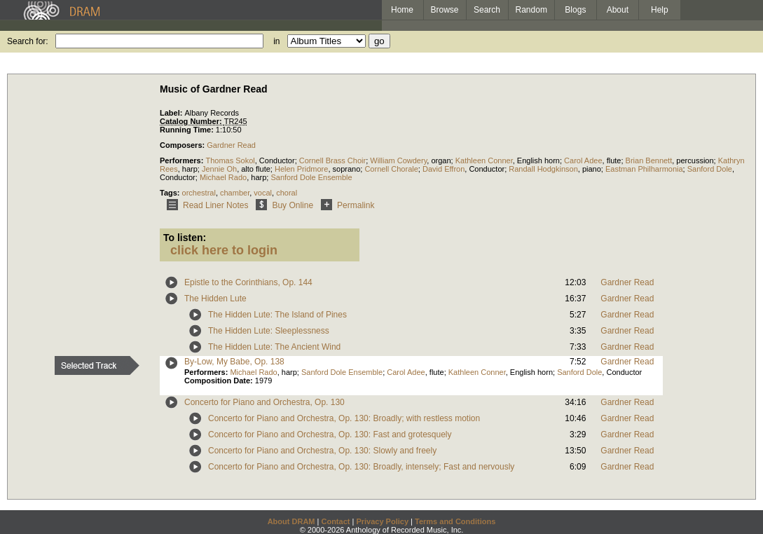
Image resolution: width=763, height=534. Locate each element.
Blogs (575, 10)
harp (190, 169)
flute (614, 160)
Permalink (345, 205)
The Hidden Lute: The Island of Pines (277, 315)
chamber (234, 193)
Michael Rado (223, 177)
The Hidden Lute (215, 298)
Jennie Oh (219, 169)
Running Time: (188, 129)
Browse (445, 10)
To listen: (184, 237)
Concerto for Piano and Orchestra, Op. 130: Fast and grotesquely (330, 434)
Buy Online (282, 205)
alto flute (255, 169)
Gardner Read (231, 145)
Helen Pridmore (301, 169)
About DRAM (291, 521)
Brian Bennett (649, 160)
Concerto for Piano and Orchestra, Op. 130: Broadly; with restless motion (344, 418)
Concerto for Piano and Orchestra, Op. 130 (264, 402)
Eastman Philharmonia (644, 169)
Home (402, 10)
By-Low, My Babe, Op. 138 (234, 362)
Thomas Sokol (229, 160)
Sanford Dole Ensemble (311, 177)
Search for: (27, 41)
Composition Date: (219, 380)
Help (659, 10)
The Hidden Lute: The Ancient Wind (274, 347)
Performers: (182, 160)
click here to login (223, 250)
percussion (694, 160)
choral (286, 193)
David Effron (443, 169)
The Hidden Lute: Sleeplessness (268, 331)
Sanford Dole (709, 169)
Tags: (171, 193)
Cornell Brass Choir (332, 160)
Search (487, 10)
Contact (335, 521)
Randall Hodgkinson (543, 169)
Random (531, 10)
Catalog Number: (192, 121)
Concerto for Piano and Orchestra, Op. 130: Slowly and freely (322, 451)
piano (591, 169)
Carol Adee (583, 160)
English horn (538, 160)
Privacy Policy (382, 521)
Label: (172, 113)
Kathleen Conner (484, 160)
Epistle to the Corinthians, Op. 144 (248, 282)
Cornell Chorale (391, 169)
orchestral (199, 193)
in (276, 41)
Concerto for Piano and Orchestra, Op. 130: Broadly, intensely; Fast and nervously (361, 467)
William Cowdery (398, 160)
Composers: (183, 145)
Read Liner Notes (205, 205)
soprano (347, 169)
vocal (263, 193)
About (617, 10)
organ (441, 160)
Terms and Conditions (455, 521)
